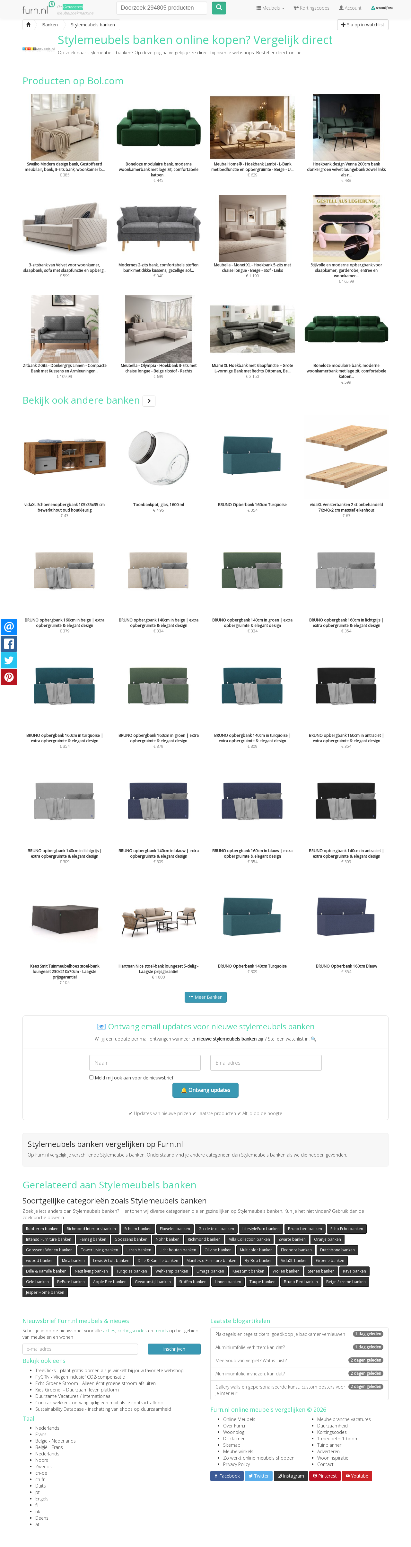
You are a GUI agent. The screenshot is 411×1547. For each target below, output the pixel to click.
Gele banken (37, 1281)
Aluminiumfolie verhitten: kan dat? (299, 1347)
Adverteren (328, 1451)
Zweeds (43, 1466)
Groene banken (330, 1260)
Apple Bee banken (110, 1281)
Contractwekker (51, 1402)
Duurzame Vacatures (57, 1396)
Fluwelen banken (175, 1228)
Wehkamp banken (171, 1271)
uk (37, 1511)
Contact (325, 1464)
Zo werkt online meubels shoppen (258, 1458)
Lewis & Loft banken (111, 1260)
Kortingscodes (332, 1432)
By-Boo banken (259, 1260)
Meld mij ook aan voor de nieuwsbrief (131, 1078)
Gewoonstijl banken (153, 1281)
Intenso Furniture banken (48, 1239)
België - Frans (49, 1447)
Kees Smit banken (248, 1271)
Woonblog (233, 1432)
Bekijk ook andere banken (88, 400)
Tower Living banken (99, 1250)
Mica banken (73, 1260)
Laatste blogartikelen (240, 1321)
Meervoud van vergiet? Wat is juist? (299, 1360)
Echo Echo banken (346, 1228)
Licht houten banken (178, 1250)
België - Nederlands (55, 1441)
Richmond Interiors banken (91, 1228)
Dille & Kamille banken (158, 1260)
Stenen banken (321, 1271)
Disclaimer (234, 1438)
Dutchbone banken (337, 1250)
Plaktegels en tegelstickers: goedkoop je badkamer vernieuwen (299, 1334)
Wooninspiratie (332, 1458)
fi (36, 1505)
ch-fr (40, 1479)
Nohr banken (167, 1239)
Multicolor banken (256, 1250)
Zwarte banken (292, 1239)
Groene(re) (73, 7)
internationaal (97, 1396)
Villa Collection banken (249, 1239)
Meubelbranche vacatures (344, 1419)
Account (350, 8)
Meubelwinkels (238, 1451)
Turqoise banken (131, 1271)
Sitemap (231, 1445)
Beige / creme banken (346, 1281)
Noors (41, 1460)
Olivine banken (218, 1250)
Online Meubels (239, 1419)
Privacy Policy (236, 1464)
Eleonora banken (296, 1250)
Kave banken (354, 1271)
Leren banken (139, 1250)
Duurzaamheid (332, 1426)
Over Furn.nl (235, 1426)
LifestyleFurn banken (261, 1228)
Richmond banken (204, 1239)
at (37, 1524)
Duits (40, 1486)
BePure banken (71, 1281)
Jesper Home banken (45, 1292)
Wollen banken (286, 1271)
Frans (41, 1434)
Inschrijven (174, 1349)
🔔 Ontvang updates (205, 1090)
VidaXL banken (294, 1260)
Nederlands (47, 1428)
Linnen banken (228, 1281)
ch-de (41, 1473)
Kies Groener (48, 1390)
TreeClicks (45, 1370)
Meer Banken (206, 997)
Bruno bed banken (305, 1228)
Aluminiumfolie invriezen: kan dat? (299, 1374)
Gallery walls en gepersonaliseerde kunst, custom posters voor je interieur (299, 1390)
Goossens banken (131, 1239)
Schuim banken (138, 1228)
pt (37, 1492)
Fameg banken (93, 1239)
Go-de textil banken (216, 1228)
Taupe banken (262, 1281)
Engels (41, 1499)
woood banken (40, 1260)
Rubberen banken (42, 1228)
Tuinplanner (329, 1445)
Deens (41, 1518)
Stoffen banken (192, 1281)
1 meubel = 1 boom (338, 1438)
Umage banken (210, 1271)
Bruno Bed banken (301, 1281)
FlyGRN (42, 1377)
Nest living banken (91, 1271)
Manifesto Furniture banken (211, 1260)
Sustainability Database (59, 1409)
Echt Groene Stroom (56, 1383)
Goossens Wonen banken (49, 1250)
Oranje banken (327, 1239)
